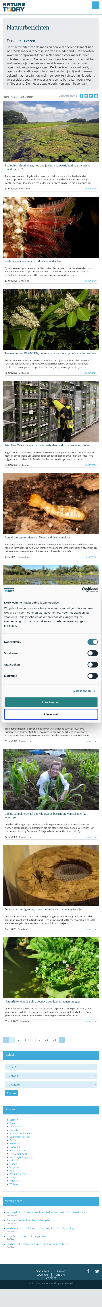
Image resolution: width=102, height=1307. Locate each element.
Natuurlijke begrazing (21, 1157)
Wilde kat (14, 1180)
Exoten (13, 1140)
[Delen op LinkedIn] (91, 96)
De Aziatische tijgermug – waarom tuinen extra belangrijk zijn (43, 909)
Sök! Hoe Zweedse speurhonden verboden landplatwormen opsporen (47, 445)
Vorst (12, 1170)
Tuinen (13, 1164)
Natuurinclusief (17, 1150)
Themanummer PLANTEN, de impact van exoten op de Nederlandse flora (50, 353)
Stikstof (13, 1160)
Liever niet (51, 714)
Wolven (13, 1184)
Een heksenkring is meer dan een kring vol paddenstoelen (38, 1244)
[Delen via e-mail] (96, 96)
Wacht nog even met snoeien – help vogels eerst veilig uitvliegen (41, 1228)
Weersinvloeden (18, 1174)
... (39, 1039)
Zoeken (11, 1093)
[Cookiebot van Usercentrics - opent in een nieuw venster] (82, 589)
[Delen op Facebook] (81, 96)
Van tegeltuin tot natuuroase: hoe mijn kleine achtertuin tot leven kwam (46, 1212)
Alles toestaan (51, 702)
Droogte (13, 1130)
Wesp (12, 1177)
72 (46, 1039)
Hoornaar (14, 1147)
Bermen (13, 1119)
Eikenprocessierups (19, 1136)
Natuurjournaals (18, 1153)
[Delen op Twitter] (86, 96)
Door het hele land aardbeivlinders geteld (29, 1220)
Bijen (12, 1123)
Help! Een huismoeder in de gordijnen (27, 1236)
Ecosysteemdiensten (20, 1133)
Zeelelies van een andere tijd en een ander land (33, 261)
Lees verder (91, 188)
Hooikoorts (15, 1143)
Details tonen (82, 690)
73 (54, 1039)
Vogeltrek (14, 1167)
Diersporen (15, 1126)
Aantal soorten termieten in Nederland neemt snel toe (37, 537)
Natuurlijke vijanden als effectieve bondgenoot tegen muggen (42, 1001)
